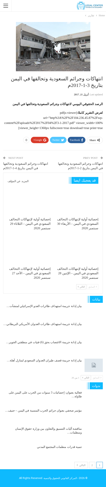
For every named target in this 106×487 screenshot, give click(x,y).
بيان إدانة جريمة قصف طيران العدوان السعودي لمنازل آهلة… (44, 360)
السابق (92, 286)
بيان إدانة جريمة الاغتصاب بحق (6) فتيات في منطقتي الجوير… (44, 342)
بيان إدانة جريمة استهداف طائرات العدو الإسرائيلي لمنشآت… (44, 306)
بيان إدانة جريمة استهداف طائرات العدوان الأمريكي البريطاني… (42, 324)
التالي (81, 286)
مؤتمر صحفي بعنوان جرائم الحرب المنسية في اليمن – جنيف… (43, 410)
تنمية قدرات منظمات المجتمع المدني (59, 447)
